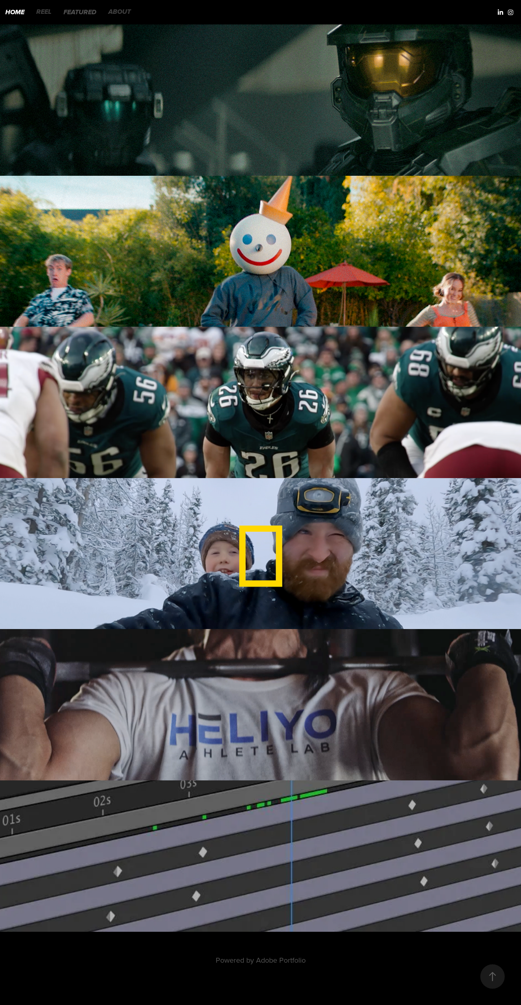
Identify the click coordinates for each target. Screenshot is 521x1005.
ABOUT (119, 12)
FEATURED (79, 13)
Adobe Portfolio (281, 960)
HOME (14, 13)
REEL (43, 12)
